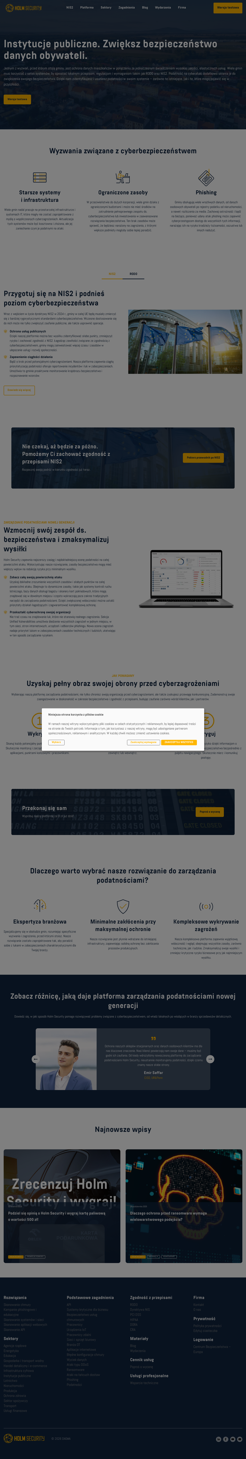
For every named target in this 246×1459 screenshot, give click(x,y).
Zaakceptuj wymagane (143, 742)
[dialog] (123, 729)
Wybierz (56, 742)
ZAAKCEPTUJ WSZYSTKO (179, 742)
